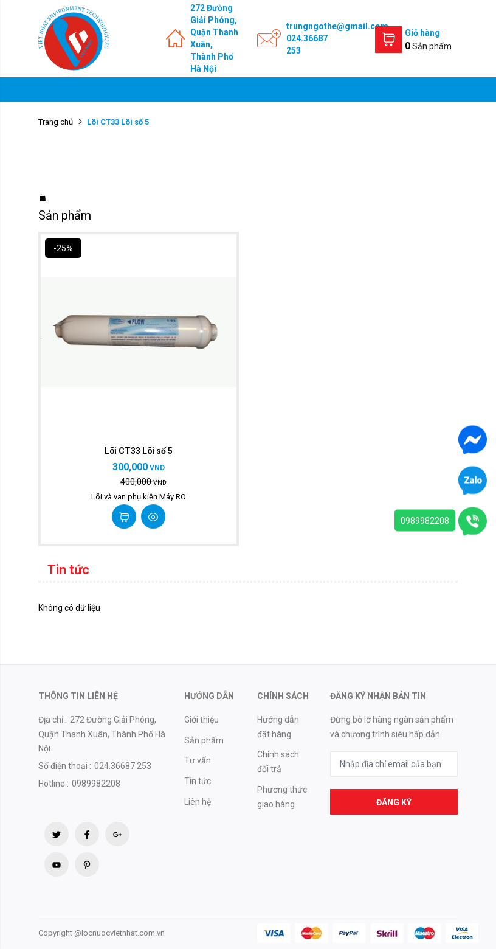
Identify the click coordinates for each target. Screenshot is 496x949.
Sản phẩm (204, 740)
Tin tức (197, 781)
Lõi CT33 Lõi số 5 (138, 451)
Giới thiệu (201, 720)
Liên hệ (197, 802)
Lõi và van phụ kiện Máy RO (138, 496)
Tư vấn (197, 760)
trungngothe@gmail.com (337, 26)
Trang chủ (55, 122)
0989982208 (425, 521)
